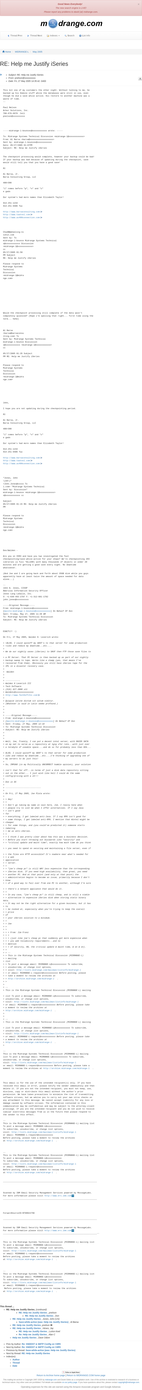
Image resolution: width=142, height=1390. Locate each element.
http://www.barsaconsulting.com (21, 212)
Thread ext (34, 35)
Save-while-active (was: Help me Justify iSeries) (43, 1322)
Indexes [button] (53, 35)
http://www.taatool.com (16, 214)
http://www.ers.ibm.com (58, 1196)
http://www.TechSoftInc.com (21, 695)
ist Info (84, 35)
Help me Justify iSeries (24, 1337)
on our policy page (69, 1382)
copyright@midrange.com (128, 1382)
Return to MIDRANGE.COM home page (86, 1375)
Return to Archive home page (51, 1375)
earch (69, 35)
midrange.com (51, 1380)
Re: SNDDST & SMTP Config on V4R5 (41, 1344)
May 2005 (37, 52)
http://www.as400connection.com (21, 217)
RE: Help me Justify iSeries (33, 1312)
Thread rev (14, 35)
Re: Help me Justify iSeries (33, 1334)
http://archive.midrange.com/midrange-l (31, 979)
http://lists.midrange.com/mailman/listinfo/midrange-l (48, 970)
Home (6, 52)
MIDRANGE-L (22, 52)
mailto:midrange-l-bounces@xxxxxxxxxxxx (27, 611)
